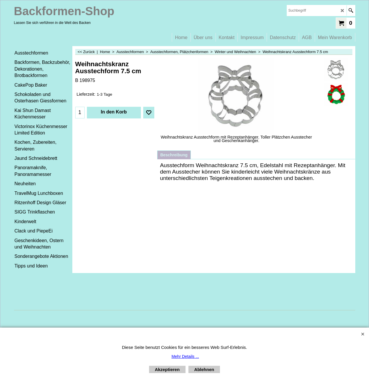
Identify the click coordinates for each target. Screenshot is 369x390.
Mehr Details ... (185, 356)
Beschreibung (174, 155)
